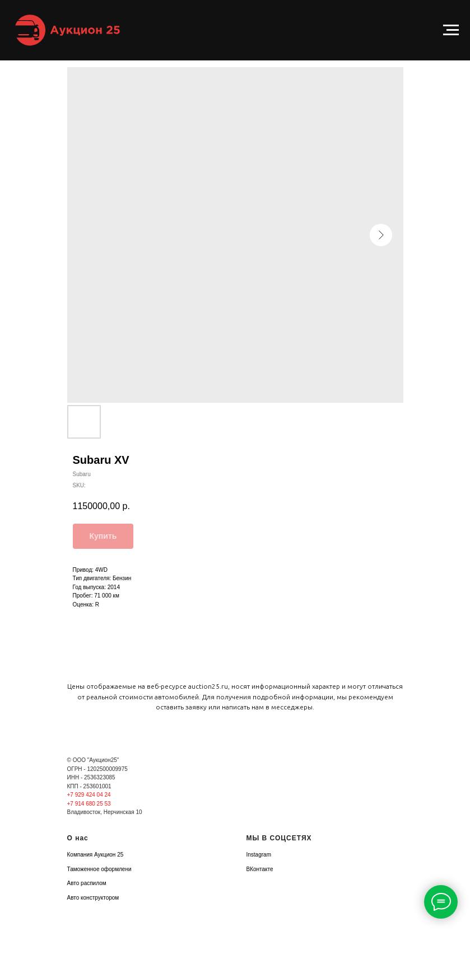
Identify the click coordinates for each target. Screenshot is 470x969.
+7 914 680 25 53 (89, 804)
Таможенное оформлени (99, 869)
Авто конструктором (93, 898)
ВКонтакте (259, 869)
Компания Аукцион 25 (95, 855)
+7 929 (76, 795)
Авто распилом (86, 883)
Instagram (258, 855)
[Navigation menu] (451, 30)
